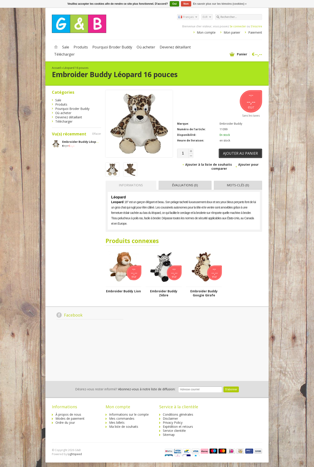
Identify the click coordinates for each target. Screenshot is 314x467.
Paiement (255, 32)
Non (186, 3)
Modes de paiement (70, 418)
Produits (81, 47)
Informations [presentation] (131, 185)
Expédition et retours (178, 426)
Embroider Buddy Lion (123, 291)
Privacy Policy (172, 422)
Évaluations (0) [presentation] (185, 185)
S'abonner (231, 389)
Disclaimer (170, 418)
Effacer (96, 134)
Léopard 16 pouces (76, 68)
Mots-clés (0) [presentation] (238, 185)
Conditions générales (178, 414)
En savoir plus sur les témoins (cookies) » (219, 3)
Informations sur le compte (129, 414)
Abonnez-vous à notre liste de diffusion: (125, 389)
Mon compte (206, 32)
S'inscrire (256, 26)
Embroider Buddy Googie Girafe (204, 293)
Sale (65, 47)
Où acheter (146, 47)
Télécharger (64, 54)
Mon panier (232, 32)
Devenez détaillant (175, 47)
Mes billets (117, 422)
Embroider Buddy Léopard (81, 142)
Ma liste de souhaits (123, 426)
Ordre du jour (65, 422)
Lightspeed (75, 454)
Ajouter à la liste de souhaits (207, 164)
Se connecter (238, 26)
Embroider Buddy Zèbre (163, 293)
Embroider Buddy (231, 124)
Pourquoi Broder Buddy (112, 47)
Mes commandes (121, 418)
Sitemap (169, 434)
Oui (174, 3)
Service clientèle (174, 430)
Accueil (56, 47)
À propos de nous (68, 414)
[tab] (129, 185)
